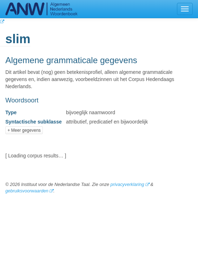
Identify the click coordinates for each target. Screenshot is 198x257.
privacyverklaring (127, 184)
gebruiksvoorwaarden (26, 190)
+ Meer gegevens (24, 130)
